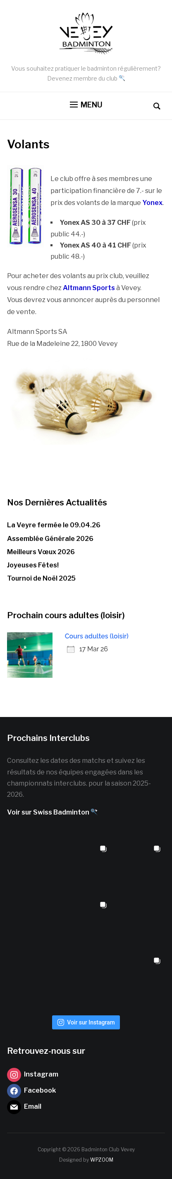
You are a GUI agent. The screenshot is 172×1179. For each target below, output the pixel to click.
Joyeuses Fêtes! (33, 565)
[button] (86, 105)
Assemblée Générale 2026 (50, 539)
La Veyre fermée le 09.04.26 (53, 525)
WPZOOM (101, 1160)
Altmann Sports (89, 288)
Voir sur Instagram (86, 1022)
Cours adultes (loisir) (97, 636)
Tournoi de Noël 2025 (41, 578)
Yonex (152, 203)
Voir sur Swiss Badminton (52, 812)
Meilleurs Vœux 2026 (41, 552)
